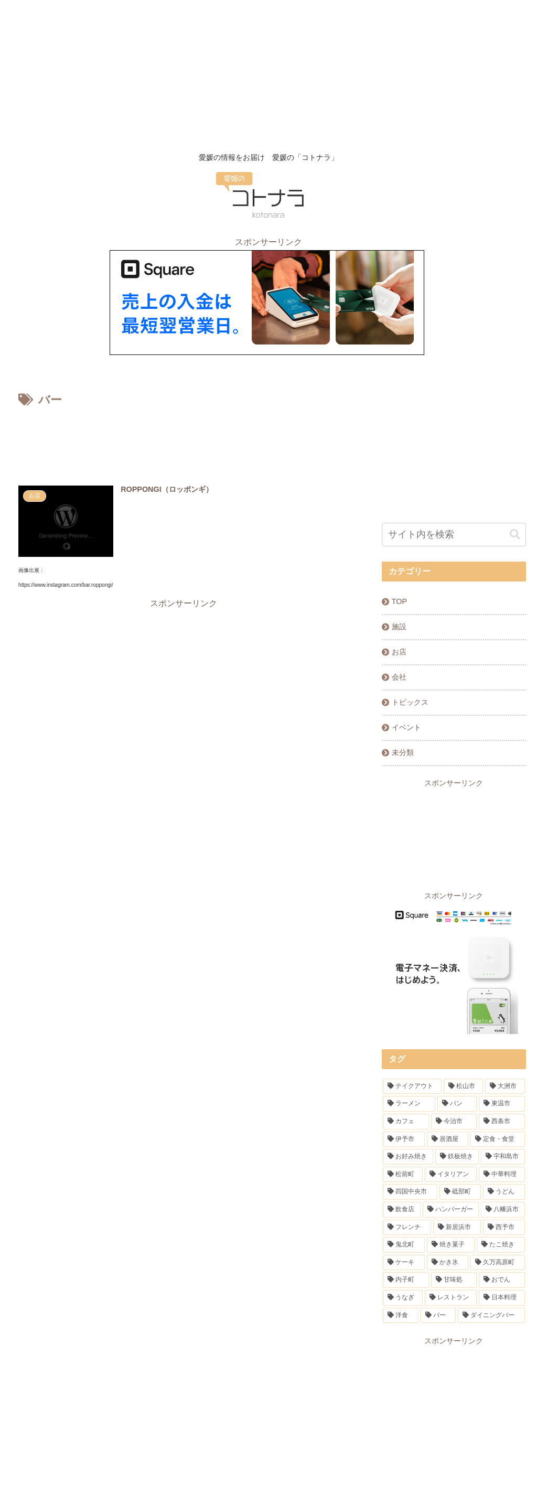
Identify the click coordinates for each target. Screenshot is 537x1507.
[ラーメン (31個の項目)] (409, 1104)
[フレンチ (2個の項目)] (407, 1227)
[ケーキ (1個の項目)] (403, 1263)
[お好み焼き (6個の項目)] (408, 1157)
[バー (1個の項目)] (438, 1315)
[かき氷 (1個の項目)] (447, 1263)
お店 (399, 652)
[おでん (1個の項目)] (501, 1280)
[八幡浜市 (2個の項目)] (502, 1210)
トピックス (410, 702)
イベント (406, 727)
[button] (515, 535)
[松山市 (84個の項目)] (463, 1086)
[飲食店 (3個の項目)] (401, 1210)
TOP (399, 601)
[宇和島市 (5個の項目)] (502, 1157)
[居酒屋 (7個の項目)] (447, 1139)
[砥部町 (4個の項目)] (460, 1192)
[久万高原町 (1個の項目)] (497, 1263)
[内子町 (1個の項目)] (405, 1280)
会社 (399, 677)
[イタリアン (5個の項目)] (451, 1174)
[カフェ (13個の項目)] (405, 1121)
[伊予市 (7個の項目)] (403, 1139)
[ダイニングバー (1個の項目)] (491, 1315)
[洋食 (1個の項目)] (400, 1315)
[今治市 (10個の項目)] (454, 1121)
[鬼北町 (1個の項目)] (403, 1245)
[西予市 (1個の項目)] (503, 1227)
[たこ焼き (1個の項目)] (500, 1245)
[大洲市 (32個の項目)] (504, 1086)
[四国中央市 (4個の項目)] (410, 1192)
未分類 (403, 752)
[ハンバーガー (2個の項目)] (451, 1210)
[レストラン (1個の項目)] (451, 1298)
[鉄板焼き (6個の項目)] (457, 1157)
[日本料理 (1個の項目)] (501, 1298)
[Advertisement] (268, 73)
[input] (453, 534)
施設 (399, 626)
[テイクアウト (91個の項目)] (412, 1086)
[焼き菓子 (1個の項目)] (451, 1245)
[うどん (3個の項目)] (503, 1192)
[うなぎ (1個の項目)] (402, 1298)
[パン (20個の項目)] (457, 1104)
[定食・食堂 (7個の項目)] (497, 1139)
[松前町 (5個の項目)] (402, 1174)
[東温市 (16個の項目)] (501, 1104)
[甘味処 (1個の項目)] (454, 1280)
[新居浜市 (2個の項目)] (457, 1227)
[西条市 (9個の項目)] (501, 1121)
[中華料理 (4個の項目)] (501, 1174)
